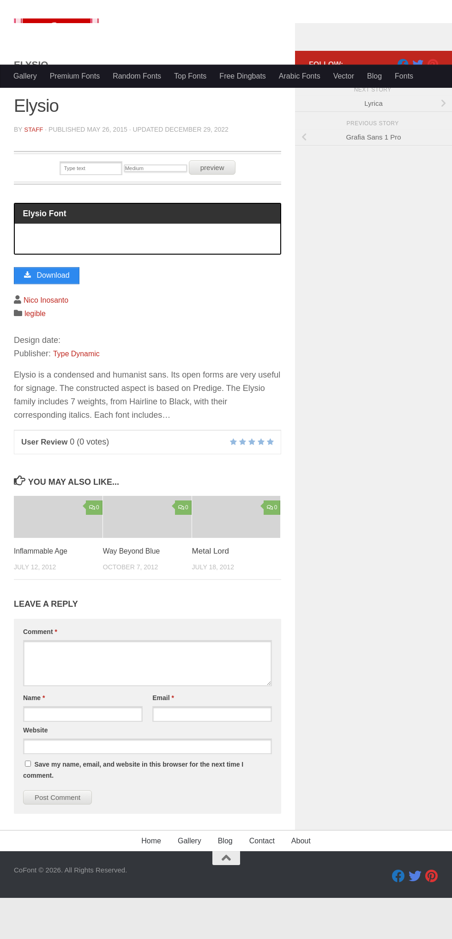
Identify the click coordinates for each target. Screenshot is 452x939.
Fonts (404, 76)
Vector (343, 76)
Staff (34, 166)
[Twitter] (417, 101)
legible (36, 354)
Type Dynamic (79, 394)
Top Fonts (190, 76)
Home (151, 882)
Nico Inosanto (49, 341)
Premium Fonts (75, 76)
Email (163, 739)
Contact (262, 882)
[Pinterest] (432, 101)
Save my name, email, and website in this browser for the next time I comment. (133, 811)
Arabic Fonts (299, 76)
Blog (374, 76)
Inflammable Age (43, 592)
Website (35, 771)
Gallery (25, 76)
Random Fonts (137, 76)
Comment (40, 673)
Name (34, 739)
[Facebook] (403, 101)
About (301, 882)
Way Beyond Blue (134, 592)
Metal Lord (210, 592)
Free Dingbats (242, 76)
